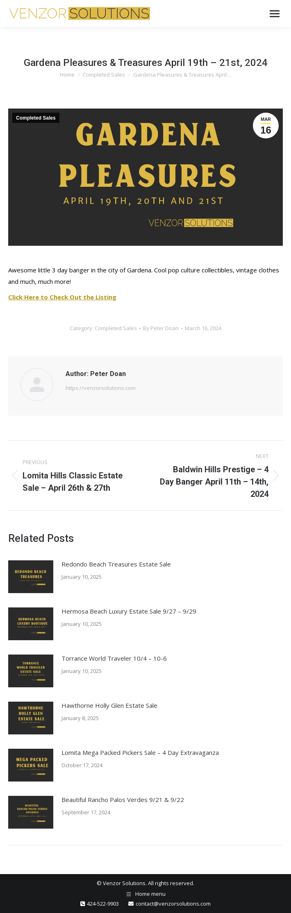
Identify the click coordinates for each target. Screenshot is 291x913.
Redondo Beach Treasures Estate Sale (116, 564)
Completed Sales (36, 118)
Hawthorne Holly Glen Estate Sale (109, 705)
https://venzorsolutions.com (101, 388)
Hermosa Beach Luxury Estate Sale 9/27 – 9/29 (128, 611)
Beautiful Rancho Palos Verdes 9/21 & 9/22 (122, 799)
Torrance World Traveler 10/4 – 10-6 (114, 658)
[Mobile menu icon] (274, 14)
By (161, 328)
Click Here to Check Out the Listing (62, 297)
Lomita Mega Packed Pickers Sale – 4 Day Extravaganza (140, 752)
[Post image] (30, 576)
